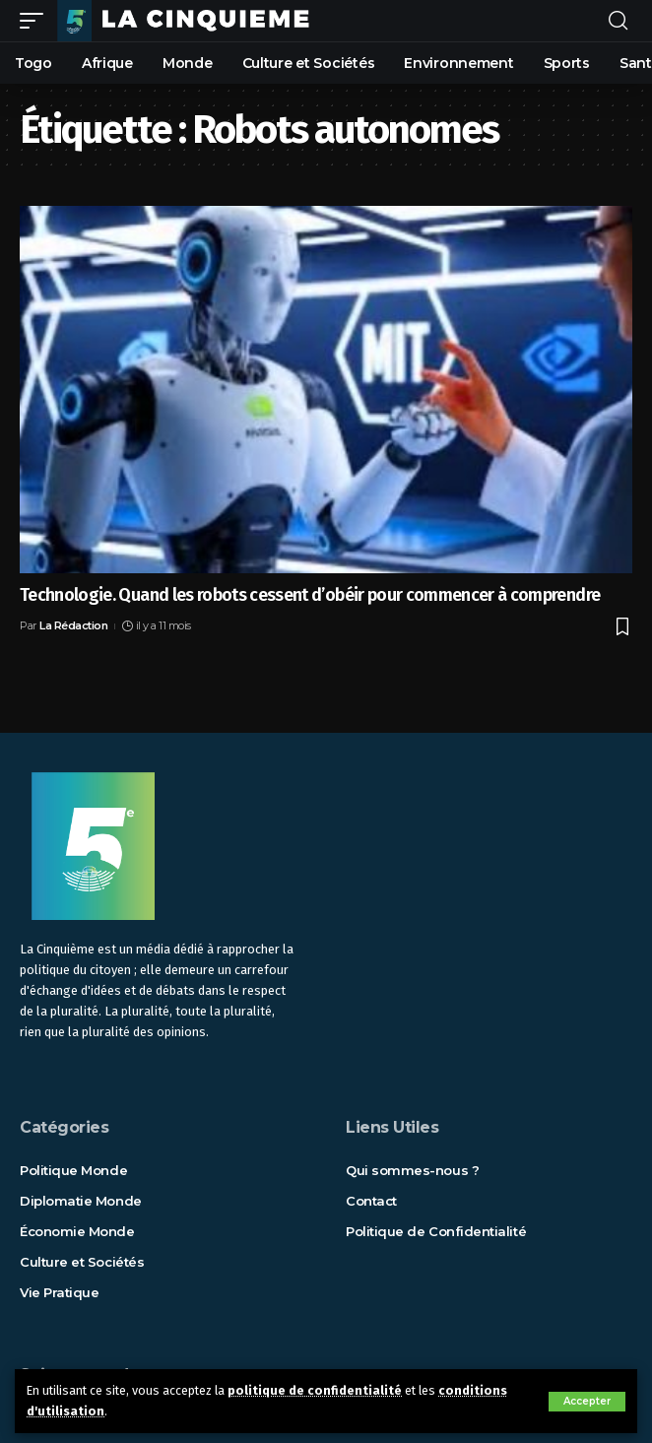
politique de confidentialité (315, 1390)
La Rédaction (73, 625)
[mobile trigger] (36, 20)
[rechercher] (618, 21)
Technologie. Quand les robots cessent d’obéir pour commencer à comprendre (310, 595)
